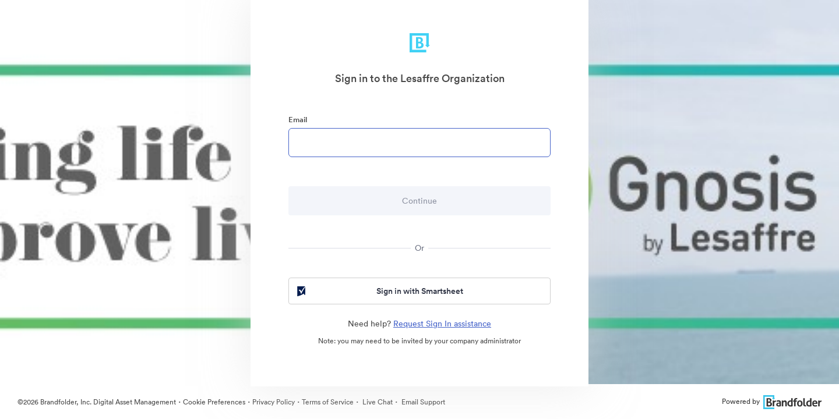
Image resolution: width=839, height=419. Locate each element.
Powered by (772, 401)
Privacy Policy (273, 402)
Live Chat (377, 402)
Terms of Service (328, 402)
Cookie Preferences (214, 402)
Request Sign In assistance (442, 323)
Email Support (422, 402)
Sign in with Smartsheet (379, 291)
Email (297, 120)
